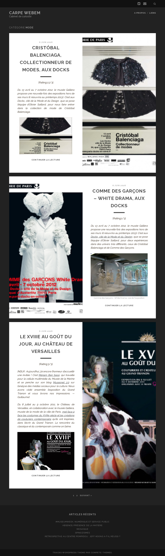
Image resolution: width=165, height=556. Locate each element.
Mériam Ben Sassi (49, 375)
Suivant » (86, 495)
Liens (152, 13)
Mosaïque (82, 529)
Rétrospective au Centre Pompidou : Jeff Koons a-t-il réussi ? (82, 536)
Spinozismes (82, 533)
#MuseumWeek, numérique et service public (82, 522)
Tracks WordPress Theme (69, 552)
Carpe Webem (24, 13)
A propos (140, 13)
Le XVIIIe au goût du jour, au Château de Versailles (46, 344)
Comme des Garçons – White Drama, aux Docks (119, 198)
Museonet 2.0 (61, 382)
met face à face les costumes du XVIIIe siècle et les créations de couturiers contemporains (46, 415)
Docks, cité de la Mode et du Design (111, 236)
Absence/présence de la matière (82, 525)
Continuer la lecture (46, 160)
